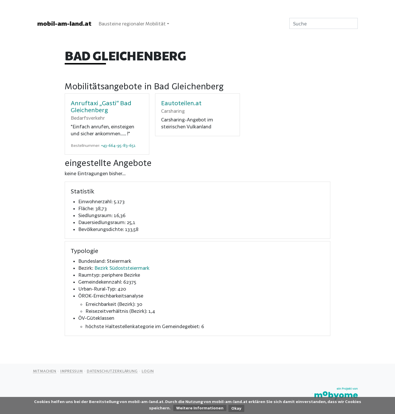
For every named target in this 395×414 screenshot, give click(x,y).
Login (148, 371)
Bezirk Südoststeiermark (122, 268)
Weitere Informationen (199, 408)
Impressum (71, 371)
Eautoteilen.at (181, 102)
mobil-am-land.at (64, 23)
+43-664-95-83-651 (118, 145)
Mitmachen (44, 371)
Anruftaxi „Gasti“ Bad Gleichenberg (101, 106)
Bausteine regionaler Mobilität (132, 23)
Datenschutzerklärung (112, 371)
